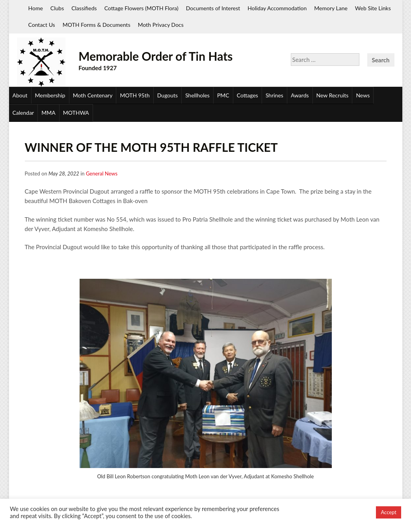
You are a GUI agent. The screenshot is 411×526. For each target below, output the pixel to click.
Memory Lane (331, 8)
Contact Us (41, 24)
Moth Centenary (93, 95)
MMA (48, 112)
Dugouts (167, 95)
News (363, 95)
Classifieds (84, 8)
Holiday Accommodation (277, 8)
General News (101, 173)
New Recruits (332, 95)
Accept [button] (388, 512)
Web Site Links (373, 8)
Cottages (247, 95)
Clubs (57, 8)
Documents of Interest (213, 8)
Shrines (274, 95)
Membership (50, 95)
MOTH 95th (134, 95)
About (20, 95)
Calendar (23, 112)
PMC (223, 95)
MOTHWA (76, 112)
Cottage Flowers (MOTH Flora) (141, 8)
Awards (300, 95)
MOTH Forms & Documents (96, 24)
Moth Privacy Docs (161, 24)
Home (35, 8)
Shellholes (197, 95)
